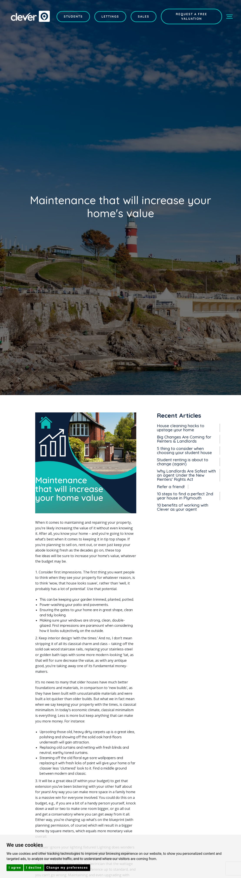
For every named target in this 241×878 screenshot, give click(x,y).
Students (73, 16)
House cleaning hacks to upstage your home (180, 428)
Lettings (110, 16)
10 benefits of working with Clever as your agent (182, 507)
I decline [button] (34, 867)
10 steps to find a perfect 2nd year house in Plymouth (185, 495)
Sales (143, 16)
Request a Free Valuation (191, 16)
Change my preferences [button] (67, 867)
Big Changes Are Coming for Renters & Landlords (184, 439)
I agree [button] (15, 867)
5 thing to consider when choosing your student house (184, 450)
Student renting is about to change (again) (182, 462)
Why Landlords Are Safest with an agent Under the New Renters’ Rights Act (186, 475)
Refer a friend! (171, 486)
